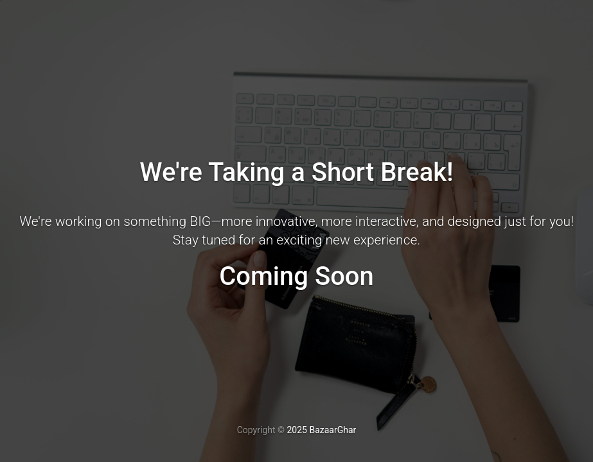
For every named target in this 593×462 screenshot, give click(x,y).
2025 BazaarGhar (321, 430)
